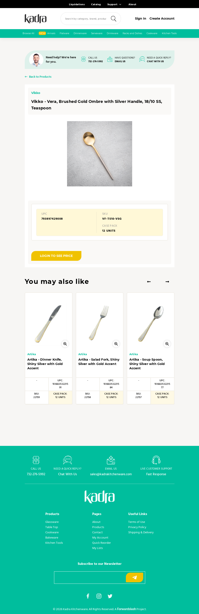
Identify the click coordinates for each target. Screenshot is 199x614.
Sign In (140, 18)
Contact (97, 532)
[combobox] (90, 18)
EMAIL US (120, 62)
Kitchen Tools (169, 33)
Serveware (96, 33)
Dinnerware (80, 33)
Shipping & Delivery (141, 532)
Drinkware (112, 33)
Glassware (52, 522)
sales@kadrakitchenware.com (111, 474)
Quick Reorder (101, 543)
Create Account (162, 18)
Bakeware (51, 537)
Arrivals (47, 33)
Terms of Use (136, 522)
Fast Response (156, 474)
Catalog (96, 4)
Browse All (28, 33)
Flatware (64, 33)
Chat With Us (67, 474)
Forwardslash (126, 609)
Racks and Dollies (132, 33)
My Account (100, 537)
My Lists (97, 548)
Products (98, 527)
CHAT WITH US (155, 62)
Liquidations (77, 4)
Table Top (51, 527)
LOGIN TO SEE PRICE (56, 256)
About (132, 4)
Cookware (151, 33)
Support (112, 4)
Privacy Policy (137, 527)
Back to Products (40, 77)
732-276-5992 (95, 62)
